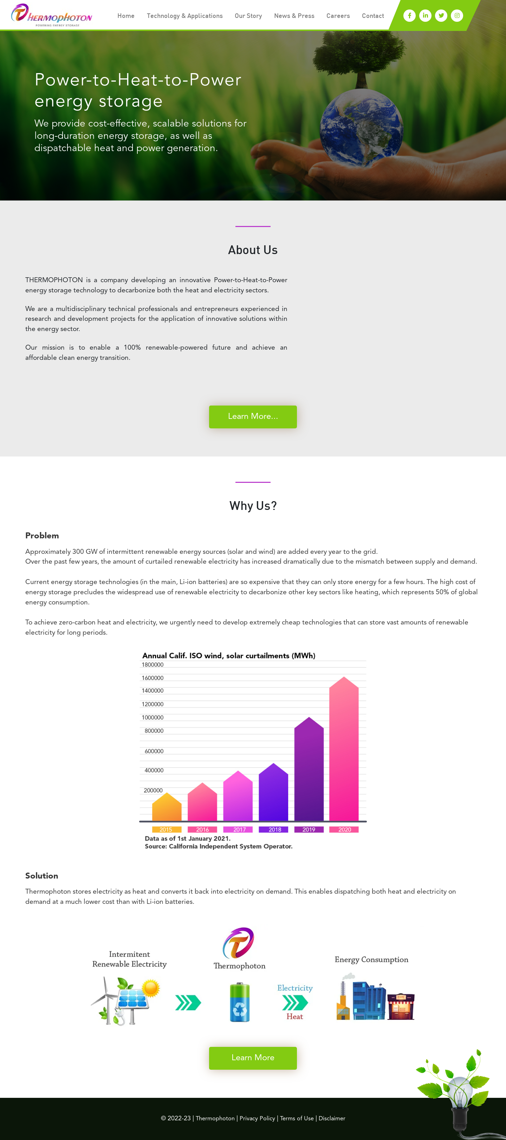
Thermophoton (211, 1118)
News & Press (290, 16)
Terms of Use (300, 1118)
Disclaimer (337, 1118)
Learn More (253, 1058)
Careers (337, 16)
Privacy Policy (256, 1118)
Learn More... (253, 417)
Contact (372, 16)
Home (113, 16)
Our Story (242, 16)
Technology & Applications (175, 16)
